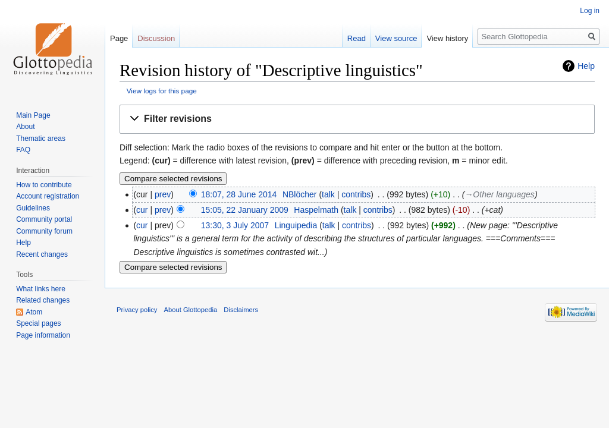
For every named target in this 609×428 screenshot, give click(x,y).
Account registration (47, 196)
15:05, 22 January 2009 (244, 210)
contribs (356, 194)
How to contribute (43, 185)
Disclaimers (241, 309)
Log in (589, 11)
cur (141, 210)
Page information (43, 335)
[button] (357, 119)
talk (328, 194)
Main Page (33, 115)
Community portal (44, 219)
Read (356, 38)
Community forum (44, 231)
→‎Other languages (499, 194)
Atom (34, 312)
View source (396, 38)
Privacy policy (137, 309)
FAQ (23, 150)
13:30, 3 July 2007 (235, 225)
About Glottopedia (191, 309)
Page (119, 38)
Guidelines (33, 208)
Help (586, 66)
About (25, 126)
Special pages (38, 323)
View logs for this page (162, 91)
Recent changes (42, 254)
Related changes (43, 300)
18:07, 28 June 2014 (239, 194)
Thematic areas (40, 138)
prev (163, 194)
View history (447, 38)
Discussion (156, 38)
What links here (40, 289)
